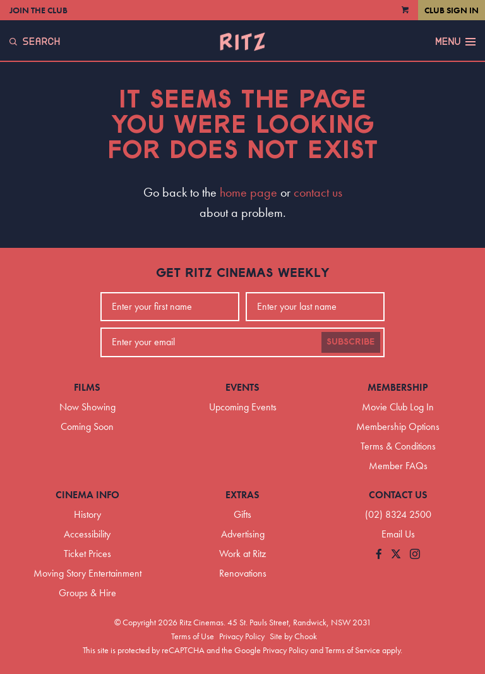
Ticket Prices (87, 553)
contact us (318, 192)
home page (248, 192)
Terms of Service (352, 650)
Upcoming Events (243, 407)
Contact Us (398, 494)
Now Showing (87, 407)
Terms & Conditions (398, 446)
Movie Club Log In (398, 407)
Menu (455, 42)
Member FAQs (398, 465)
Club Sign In (451, 10)
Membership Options (398, 426)
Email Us (398, 534)
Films (87, 387)
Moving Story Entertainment (87, 573)
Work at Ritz (242, 553)
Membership (398, 387)
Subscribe (350, 342)
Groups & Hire (87, 592)
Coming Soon (87, 426)
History (87, 514)
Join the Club (38, 10)
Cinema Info (87, 494)
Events (242, 387)
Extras (242, 494)
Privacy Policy (242, 636)
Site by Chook (293, 636)
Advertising (243, 534)
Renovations (242, 573)
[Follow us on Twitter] (396, 554)
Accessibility (87, 534)
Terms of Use (192, 636)
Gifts (242, 514)
